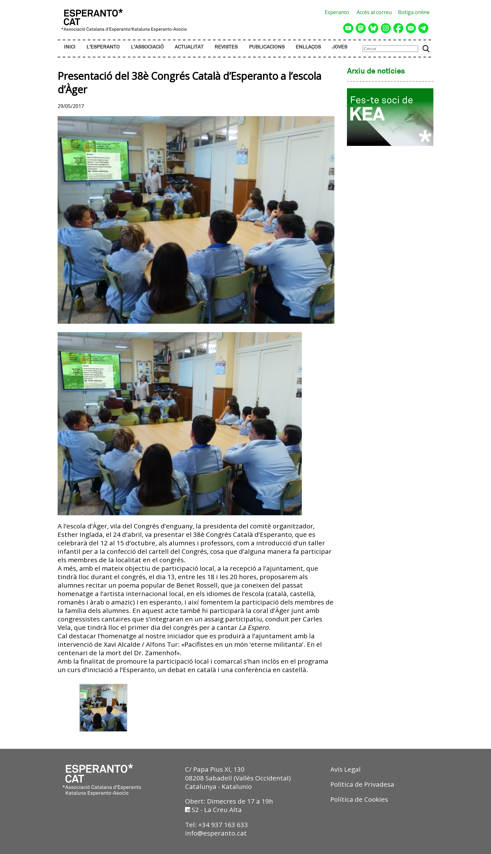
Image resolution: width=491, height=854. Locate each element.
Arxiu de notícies (376, 71)
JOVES (339, 47)
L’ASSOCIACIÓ (147, 47)
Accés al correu (374, 12)
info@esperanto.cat (216, 833)
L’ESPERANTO (103, 47)
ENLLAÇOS (308, 47)
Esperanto (337, 12)
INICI (69, 47)
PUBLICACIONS (267, 47)
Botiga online (414, 12)
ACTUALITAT (189, 47)
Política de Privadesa (362, 784)
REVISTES (226, 47)
